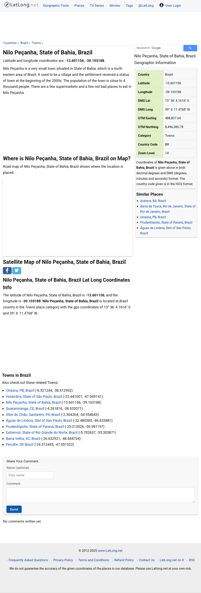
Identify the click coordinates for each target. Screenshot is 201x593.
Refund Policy (124, 560)
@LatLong (146, 5)
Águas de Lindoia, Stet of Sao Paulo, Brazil (39, 420)
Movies (114, 5)
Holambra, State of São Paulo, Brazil (34, 396)
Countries (10, 43)
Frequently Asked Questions (28, 560)
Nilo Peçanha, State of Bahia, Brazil (33, 402)
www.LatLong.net (110, 551)
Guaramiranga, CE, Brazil (25, 408)
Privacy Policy (63, 560)
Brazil (24, 43)
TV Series (97, 5)
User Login (170, 5)
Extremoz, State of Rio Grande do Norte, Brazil (42, 432)
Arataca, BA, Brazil (153, 201)
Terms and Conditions (93, 560)
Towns (36, 43)
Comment (13, 484)
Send (14, 509)
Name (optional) (17, 468)
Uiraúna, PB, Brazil (153, 217)
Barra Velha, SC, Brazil (23, 438)
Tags (129, 5)
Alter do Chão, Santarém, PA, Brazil (33, 414)
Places (79, 5)
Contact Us (146, 560)
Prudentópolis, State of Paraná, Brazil (166, 222)
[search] (156, 48)
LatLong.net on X (172, 560)
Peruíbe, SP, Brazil (20, 444)
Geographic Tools (56, 5)
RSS (192, 560)
